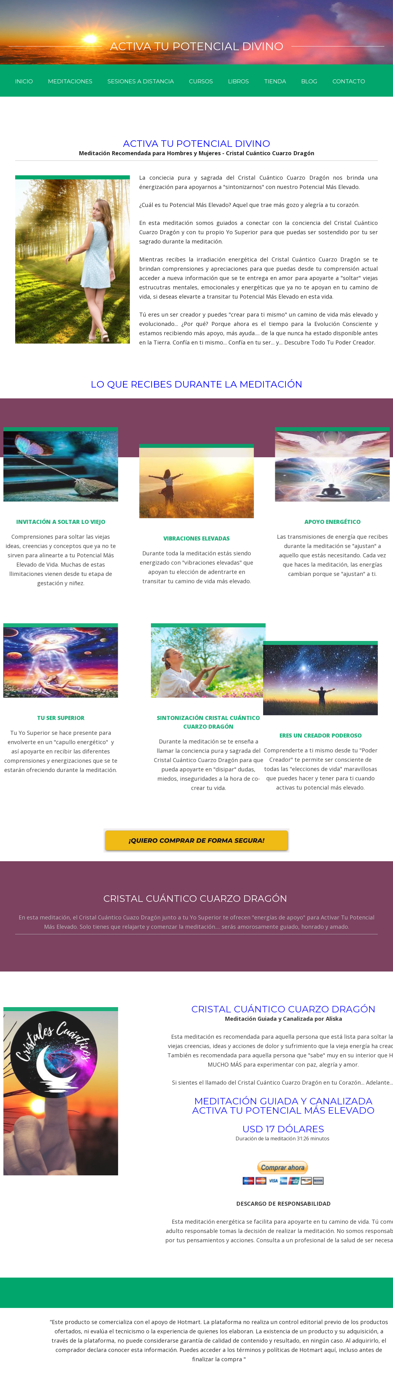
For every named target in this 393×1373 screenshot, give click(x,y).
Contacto (349, 81)
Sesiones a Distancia (141, 81)
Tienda (275, 81)
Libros (238, 81)
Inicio (24, 81)
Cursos (201, 81)
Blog (309, 81)
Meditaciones (70, 81)
